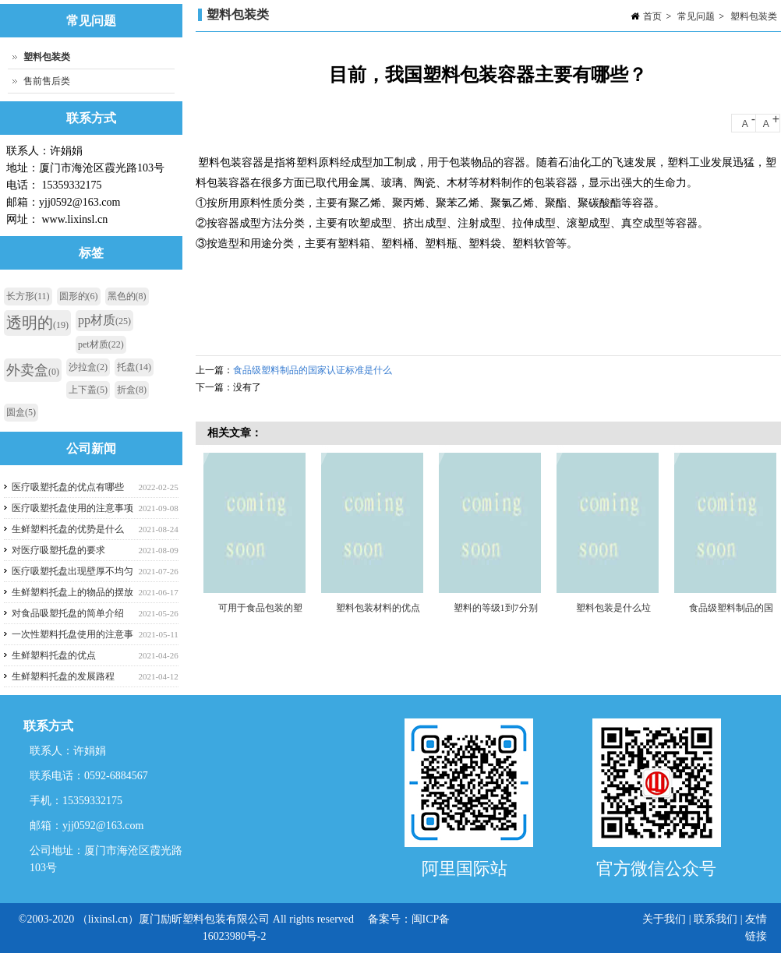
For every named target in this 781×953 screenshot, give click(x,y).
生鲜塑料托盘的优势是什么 (68, 529)
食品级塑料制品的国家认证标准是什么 (312, 370)
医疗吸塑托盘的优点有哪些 (68, 487)
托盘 (134, 367)
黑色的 (127, 296)
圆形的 (78, 296)
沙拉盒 (88, 367)
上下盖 (88, 389)
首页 (652, 16)
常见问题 (696, 16)
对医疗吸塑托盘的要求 (58, 550)
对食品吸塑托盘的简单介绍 (68, 613)
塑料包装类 (753, 16)
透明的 (37, 322)
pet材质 (101, 344)
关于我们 (665, 919)
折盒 (132, 389)
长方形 (28, 296)
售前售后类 (46, 81)
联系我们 (715, 919)
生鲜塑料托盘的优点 (54, 655)
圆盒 (21, 412)
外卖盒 (32, 370)
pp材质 (104, 319)
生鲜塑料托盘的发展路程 (63, 676)
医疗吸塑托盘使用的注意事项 (72, 508)
